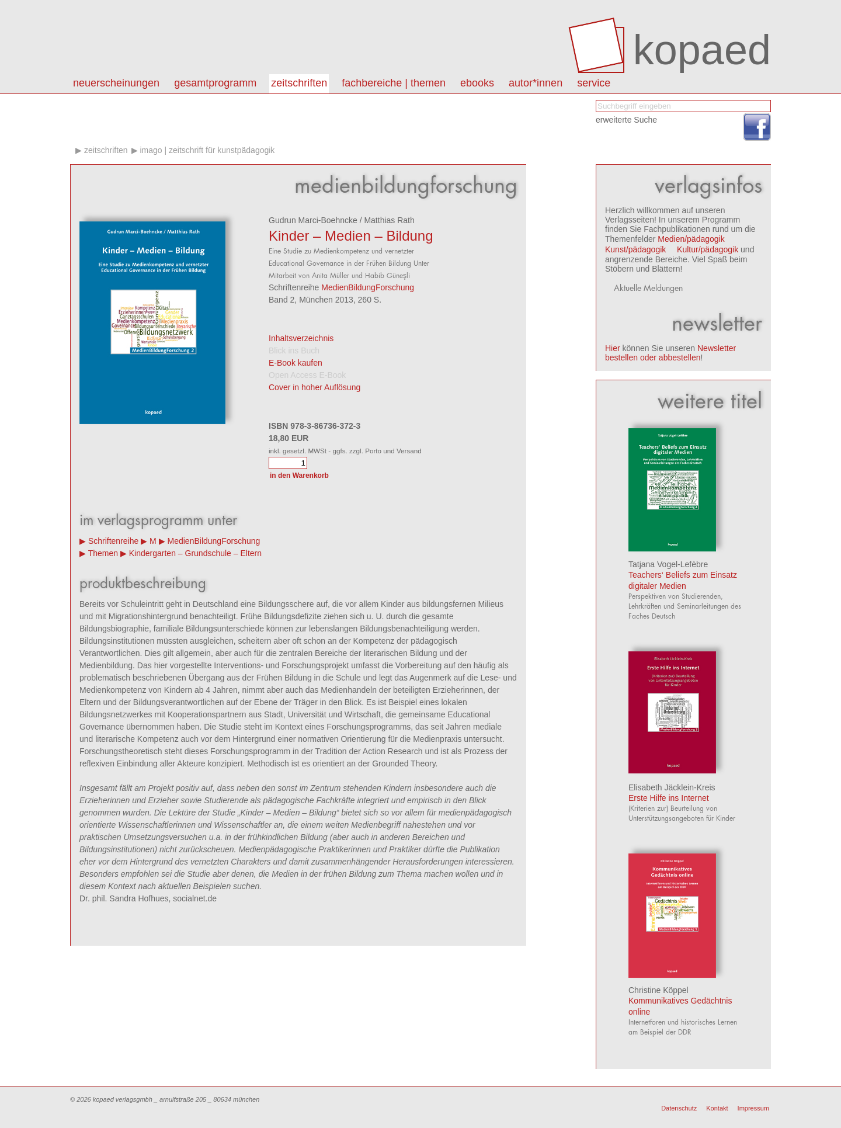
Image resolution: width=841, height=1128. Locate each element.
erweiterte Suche (626, 119)
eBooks (477, 83)
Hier (612, 348)
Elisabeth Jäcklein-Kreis (671, 787)
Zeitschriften (299, 83)
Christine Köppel (658, 990)
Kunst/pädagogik (635, 249)
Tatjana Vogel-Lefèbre (668, 564)
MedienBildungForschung (367, 287)
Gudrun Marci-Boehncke (313, 220)
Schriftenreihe (113, 541)
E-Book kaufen (295, 362)
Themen (103, 553)
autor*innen (535, 83)
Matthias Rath (389, 220)
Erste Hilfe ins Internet (668, 798)
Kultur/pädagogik (707, 249)
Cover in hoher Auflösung (314, 387)
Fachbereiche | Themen (394, 83)
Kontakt (717, 1108)
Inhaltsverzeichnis (301, 338)
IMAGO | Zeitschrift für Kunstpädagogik (207, 150)
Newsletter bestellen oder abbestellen (670, 352)
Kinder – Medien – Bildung (351, 236)
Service (593, 83)
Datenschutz (679, 1108)
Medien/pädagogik (691, 239)
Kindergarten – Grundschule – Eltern (195, 553)
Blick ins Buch (294, 350)
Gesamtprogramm (215, 83)
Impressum (753, 1108)
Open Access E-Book (307, 375)
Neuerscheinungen (116, 83)
